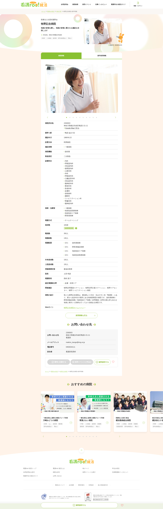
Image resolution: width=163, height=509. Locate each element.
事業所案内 (81, 485)
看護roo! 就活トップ (29, 468)
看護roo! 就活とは (59, 468)
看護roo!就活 (50, 11)
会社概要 (71, 485)
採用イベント (86, 4)
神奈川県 (58, 11)
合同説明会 (64, 4)
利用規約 (91, 485)
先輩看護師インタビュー (120, 472)
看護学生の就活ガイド (118, 4)
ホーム (43, 11)
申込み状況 (115, 468)
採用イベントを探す (89, 472)
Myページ (86, 468)
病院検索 (75, 4)
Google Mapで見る (72, 128)
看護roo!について (60, 485)
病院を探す (56, 472)
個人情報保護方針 (103, 485)
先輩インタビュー (101, 4)
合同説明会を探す (29, 472)
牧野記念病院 (63, 371)
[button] (61, 55)
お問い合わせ (57, 476)
